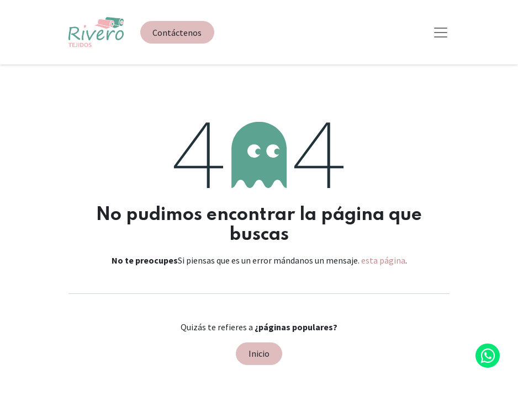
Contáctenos (177, 32)
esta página (383, 260)
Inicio (259, 353)
